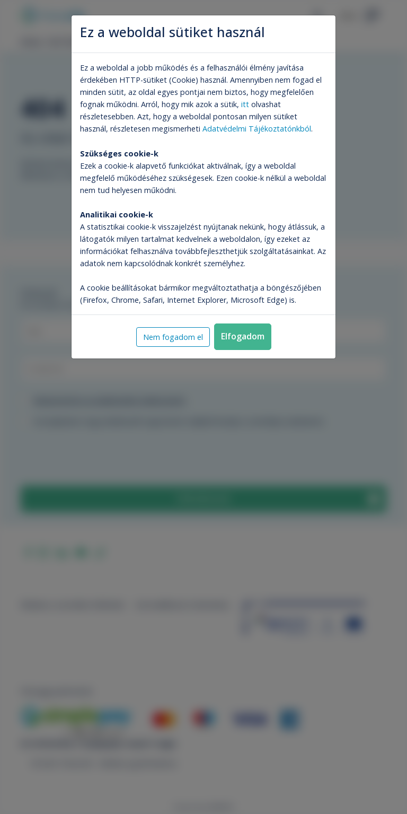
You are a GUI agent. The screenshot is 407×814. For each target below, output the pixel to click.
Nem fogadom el (173, 337)
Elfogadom (242, 336)
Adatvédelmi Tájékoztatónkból (256, 129)
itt (245, 104)
